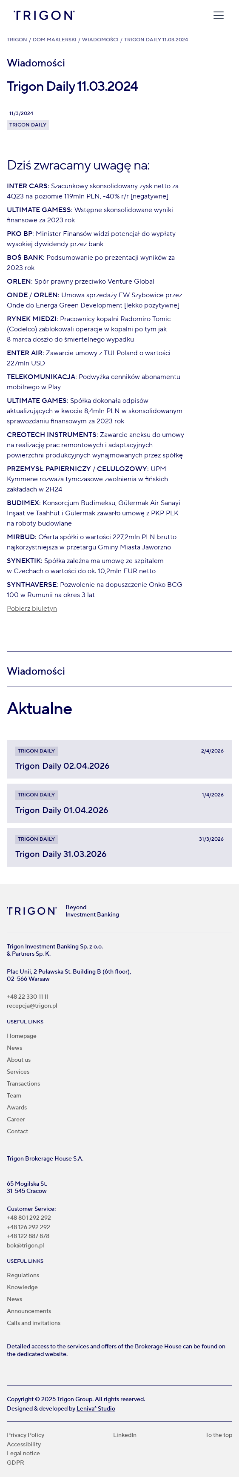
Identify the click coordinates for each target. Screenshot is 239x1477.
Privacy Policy (25, 1435)
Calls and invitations (33, 1323)
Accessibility (24, 1444)
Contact (17, 1131)
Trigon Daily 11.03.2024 (156, 40)
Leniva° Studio (96, 1409)
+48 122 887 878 (28, 1236)
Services (18, 1072)
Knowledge (22, 1287)
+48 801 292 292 (29, 1218)
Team (14, 1096)
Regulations (23, 1275)
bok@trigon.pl (25, 1246)
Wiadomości (100, 40)
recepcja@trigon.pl (32, 1006)
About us (19, 1060)
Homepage (22, 1036)
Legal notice (23, 1453)
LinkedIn (125, 1435)
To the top (218, 1435)
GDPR (15, 1463)
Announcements (29, 1311)
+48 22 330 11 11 (27, 997)
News (14, 1048)
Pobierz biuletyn (32, 608)
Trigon (17, 40)
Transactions (23, 1084)
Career (16, 1120)
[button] (216, 15)
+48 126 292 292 (28, 1227)
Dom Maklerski (55, 40)
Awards (17, 1108)
